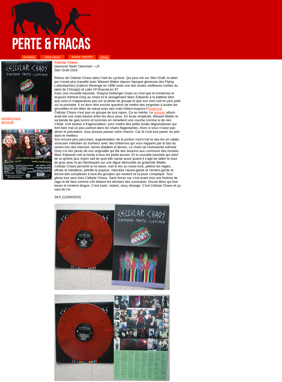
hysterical (155, 108)
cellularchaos (11, 118)
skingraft (7, 122)
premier (159, 112)
